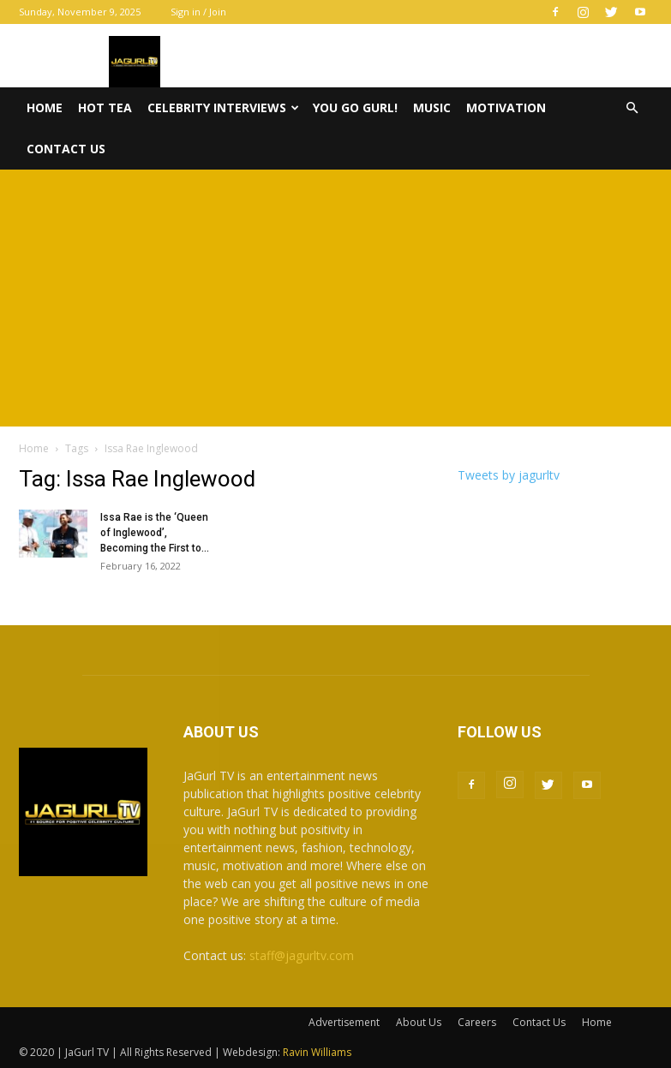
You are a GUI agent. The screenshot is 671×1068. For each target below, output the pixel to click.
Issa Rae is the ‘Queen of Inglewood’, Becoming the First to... (154, 532)
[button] (632, 108)
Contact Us (66, 148)
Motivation (506, 107)
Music (432, 107)
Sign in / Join (198, 11)
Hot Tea (105, 107)
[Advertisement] (335, 298)
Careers (477, 1022)
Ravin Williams (318, 1052)
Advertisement (344, 1022)
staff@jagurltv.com (301, 955)
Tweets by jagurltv (509, 475)
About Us (418, 1022)
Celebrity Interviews (223, 107)
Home (45, 107)
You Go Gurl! (355, 107)
